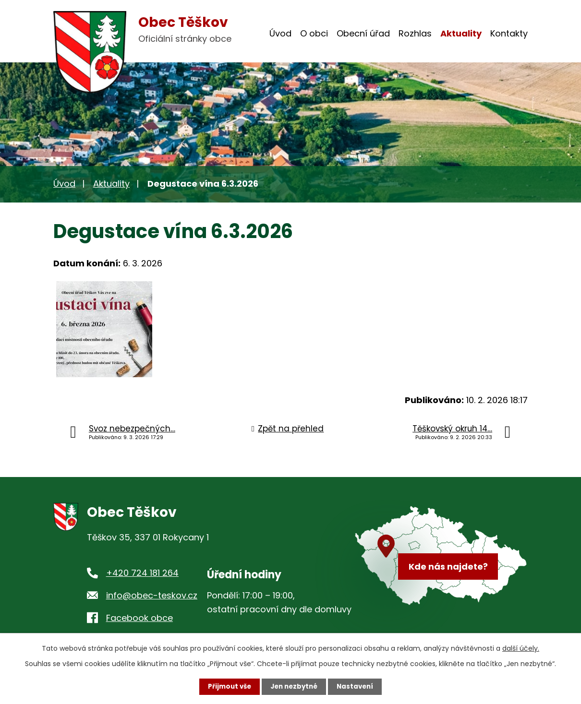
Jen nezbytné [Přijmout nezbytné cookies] (294, 686)
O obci (314, 33)
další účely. (520, 648)
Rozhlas (415, 33)
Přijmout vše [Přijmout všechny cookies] (227, 686)
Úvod (280, 33)
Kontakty (509, 33)
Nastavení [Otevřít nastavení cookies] (358, 686)
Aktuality (461, 33)
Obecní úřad (363, 33)
